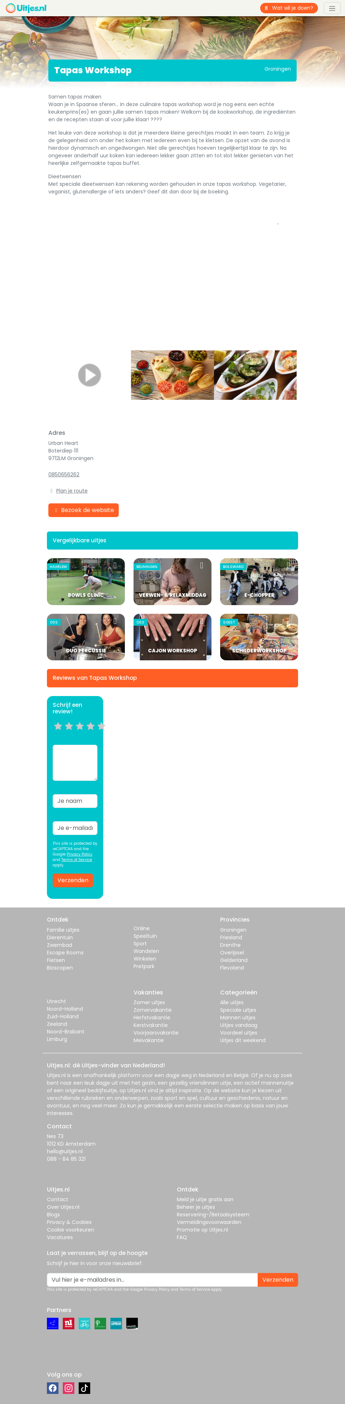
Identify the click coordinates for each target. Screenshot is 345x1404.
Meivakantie (149, 1040)
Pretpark (144, 966)
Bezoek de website (83, 510)
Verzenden (72, 880)
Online (142, 928)
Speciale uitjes (238, 1010)
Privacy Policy (79, 854)
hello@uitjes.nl (65, 1151)
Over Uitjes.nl (63, 1207)
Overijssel (232, 952)
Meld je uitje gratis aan (205, 1199)
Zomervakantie (153, 1010)
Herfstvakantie (152, 1017)
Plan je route (72, 490)
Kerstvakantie (151, 1025)
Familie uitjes (63, 929)
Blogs (53, 1214)
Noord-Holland (65, 1008)
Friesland (231, 937)
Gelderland (234, 960)
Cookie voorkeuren (70, 1229)
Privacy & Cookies (69, 1222)
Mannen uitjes (238, 1017)
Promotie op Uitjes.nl (202, 1229)
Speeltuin (145, 936)
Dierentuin (60, 937)
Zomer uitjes (149, 1002)
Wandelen (146, 951)
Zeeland (57, 1024)
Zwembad (59, 945)
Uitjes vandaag (238, 1025)
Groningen (233, 929)
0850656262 (63, 474)
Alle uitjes (232, 1002)
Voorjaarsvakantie (156, 1032)
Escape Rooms (65, 952)
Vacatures (60, 1237)
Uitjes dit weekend (243, 1040)
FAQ (182, 1237)
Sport (140, 943)
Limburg (57, 1039)
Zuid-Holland (63, 1016)
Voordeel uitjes (238, 1032)
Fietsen (56, 960)
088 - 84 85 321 (66, 1159)
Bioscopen (60, 967)
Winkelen (145, 958)
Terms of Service (76, 859)
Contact (57, 1199)
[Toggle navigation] (332, 8)
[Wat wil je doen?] (295, 8)
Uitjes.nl (56, 1075)
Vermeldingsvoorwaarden (209, 1222)
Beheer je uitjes (196, 1207)
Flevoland (232, 967)
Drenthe (230, 945)
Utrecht (56, 1001)
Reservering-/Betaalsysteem (213, 1214)
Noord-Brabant (65, 1031)
